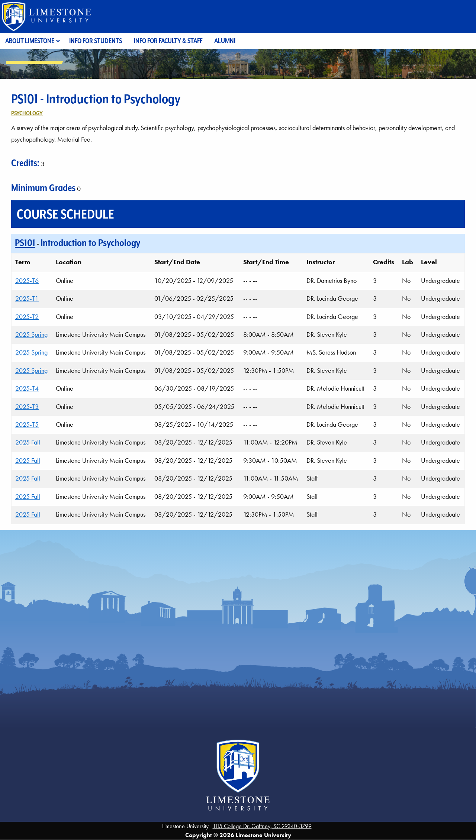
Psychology (27, 113)
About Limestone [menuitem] (29, 41)
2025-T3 (27, 406)
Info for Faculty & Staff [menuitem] (168, 41)
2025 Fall (27, 442)
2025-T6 (27, 280)
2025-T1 (27, 298)
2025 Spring (31, 334)
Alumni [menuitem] (224, 41)
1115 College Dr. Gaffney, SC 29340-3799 (262, 826)
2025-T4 (27, 388)
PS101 (25, 242)
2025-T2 (27, 316)
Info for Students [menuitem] (95, 41)
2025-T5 (27, 424)
